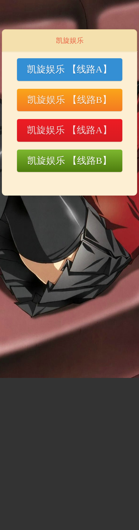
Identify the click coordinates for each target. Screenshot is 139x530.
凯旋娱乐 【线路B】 (69, 99)
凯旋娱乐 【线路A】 (69, 69)
